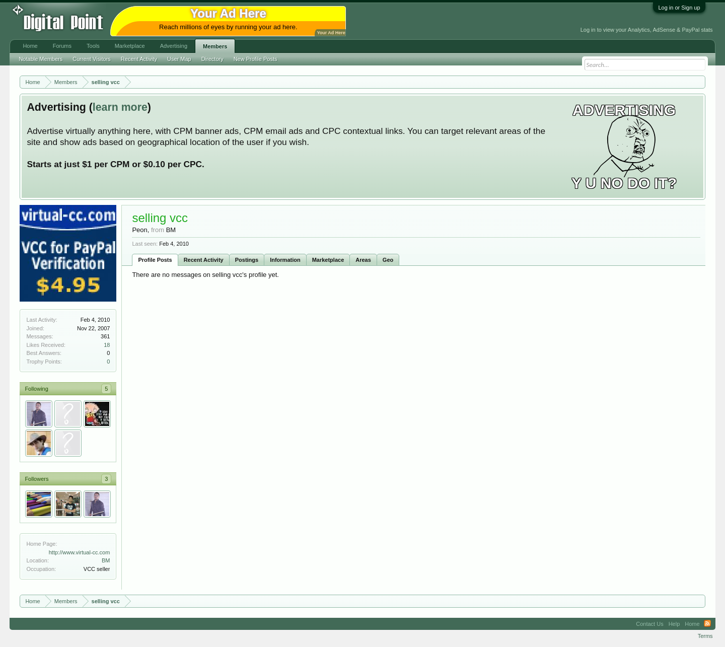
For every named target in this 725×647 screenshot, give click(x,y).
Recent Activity (204, 260)
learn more (120, 107)
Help (674, 624)
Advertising (173, 46)
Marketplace (328, 260)
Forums (62, 46)
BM (106, 560)
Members (215, 46)
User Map (179, 59)
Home (30, 46)
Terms (705, 636)
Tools (93, 46)
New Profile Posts (255, 59)
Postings (246, 260)
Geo (388, 260)
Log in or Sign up (679, 8)
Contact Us (649, 624)
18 (107, 345)
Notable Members (40, 59)
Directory (212, 59)
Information (285, 260)
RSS (707, 624)
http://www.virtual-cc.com (79, 552)
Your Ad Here (331, 32)
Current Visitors (91, 59)
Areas (363, 260)
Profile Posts (155, 260)
